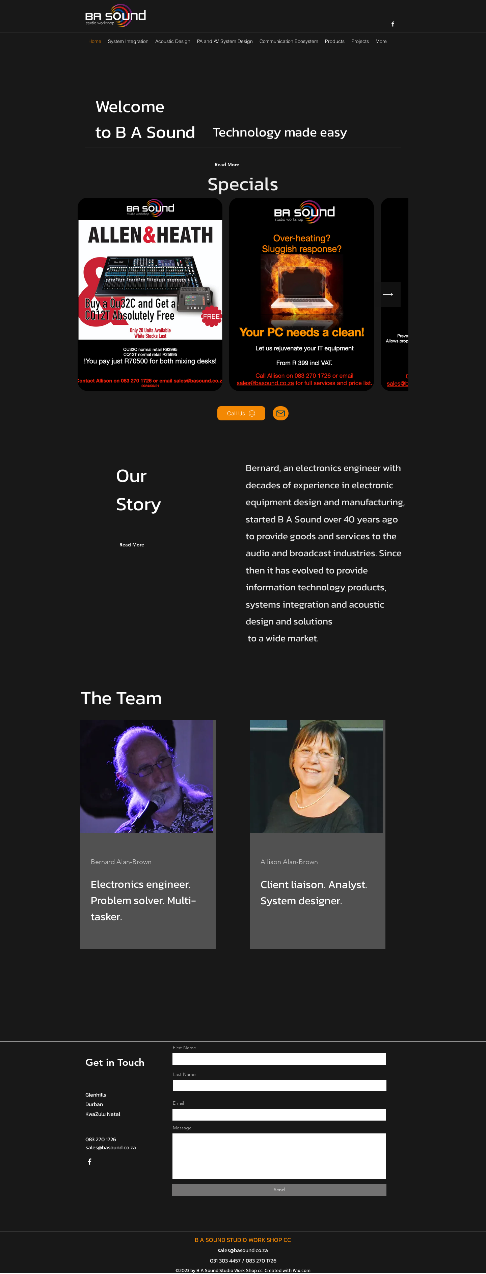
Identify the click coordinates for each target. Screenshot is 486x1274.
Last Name (184, 1074)
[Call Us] (241, 413)
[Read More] (241, 164)
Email (178, 1103)
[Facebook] (89, 1161)
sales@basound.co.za (111, 1147)
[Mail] (281, 413)
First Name (184, 1047)
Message (182, 1127)
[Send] (279, 1190)
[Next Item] (388, 294)
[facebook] (392, 24)
